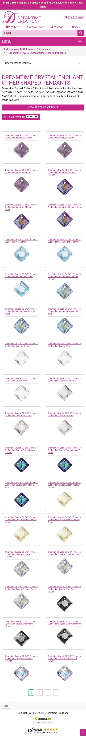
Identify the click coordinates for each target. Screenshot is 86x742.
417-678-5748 (74, 17)
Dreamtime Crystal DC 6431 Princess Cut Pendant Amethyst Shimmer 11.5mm (64, 172)
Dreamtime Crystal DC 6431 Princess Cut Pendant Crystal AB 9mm (64, 414)
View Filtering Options (43, 107)
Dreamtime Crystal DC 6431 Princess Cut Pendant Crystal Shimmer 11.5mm (21, 554)
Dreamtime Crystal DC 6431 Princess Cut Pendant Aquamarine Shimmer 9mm (64, 311)
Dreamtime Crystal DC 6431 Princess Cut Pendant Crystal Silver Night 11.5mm (64, 589)
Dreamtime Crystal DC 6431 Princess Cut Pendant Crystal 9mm (21, 379)
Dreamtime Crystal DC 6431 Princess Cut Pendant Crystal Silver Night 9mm (64, 622)
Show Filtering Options (18, 63)
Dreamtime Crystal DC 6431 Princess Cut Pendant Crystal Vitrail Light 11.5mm (21, 658)
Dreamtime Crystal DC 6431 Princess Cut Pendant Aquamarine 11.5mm (64, 240)
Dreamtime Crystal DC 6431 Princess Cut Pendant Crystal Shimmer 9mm (21, 588)
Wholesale (34, 26)
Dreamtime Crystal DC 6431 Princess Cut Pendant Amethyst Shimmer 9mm (64, 206)
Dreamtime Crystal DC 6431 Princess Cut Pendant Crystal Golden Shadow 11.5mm (64, 484)
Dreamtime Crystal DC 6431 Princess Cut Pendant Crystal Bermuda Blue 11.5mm (21, 450)
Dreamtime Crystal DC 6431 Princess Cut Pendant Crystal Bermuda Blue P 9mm (21, 484)
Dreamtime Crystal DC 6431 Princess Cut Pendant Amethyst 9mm (21, 171)
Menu (6, 41)
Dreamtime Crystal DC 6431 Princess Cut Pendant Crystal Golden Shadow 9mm (64, 519)
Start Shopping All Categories (19, 49)
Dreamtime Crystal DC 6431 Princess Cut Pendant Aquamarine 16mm (21, 275)
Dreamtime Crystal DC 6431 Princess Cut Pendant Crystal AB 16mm (21, 414)
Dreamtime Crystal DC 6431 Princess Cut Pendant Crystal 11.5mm (21, 345)
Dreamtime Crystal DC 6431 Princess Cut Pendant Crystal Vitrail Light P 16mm (64, 658)
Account (57, 26)
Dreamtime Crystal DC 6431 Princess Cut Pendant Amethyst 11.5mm (21, 136)
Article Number (21, 116)
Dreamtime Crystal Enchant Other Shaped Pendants (36, 52)
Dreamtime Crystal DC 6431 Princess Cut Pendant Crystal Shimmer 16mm (64, 553)
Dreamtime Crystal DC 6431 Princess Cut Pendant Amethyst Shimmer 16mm (21, 207)
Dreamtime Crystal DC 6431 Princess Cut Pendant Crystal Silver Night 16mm (21, 623)
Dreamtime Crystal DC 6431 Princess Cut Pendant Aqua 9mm (21, 240)
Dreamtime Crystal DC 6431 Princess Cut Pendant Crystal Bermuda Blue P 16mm (64, 450)
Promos (12, 26)
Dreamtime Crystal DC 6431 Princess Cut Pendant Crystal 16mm (64, 345)
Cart (76, 26)
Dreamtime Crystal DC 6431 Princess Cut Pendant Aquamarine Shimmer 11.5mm (64, 276)
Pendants (44, 49)
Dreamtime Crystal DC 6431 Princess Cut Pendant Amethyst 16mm (64, 136)
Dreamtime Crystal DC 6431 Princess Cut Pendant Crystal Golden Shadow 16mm (21, 519)
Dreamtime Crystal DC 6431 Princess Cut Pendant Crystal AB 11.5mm (64, 379)
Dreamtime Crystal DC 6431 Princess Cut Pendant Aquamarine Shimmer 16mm (21, 311)
